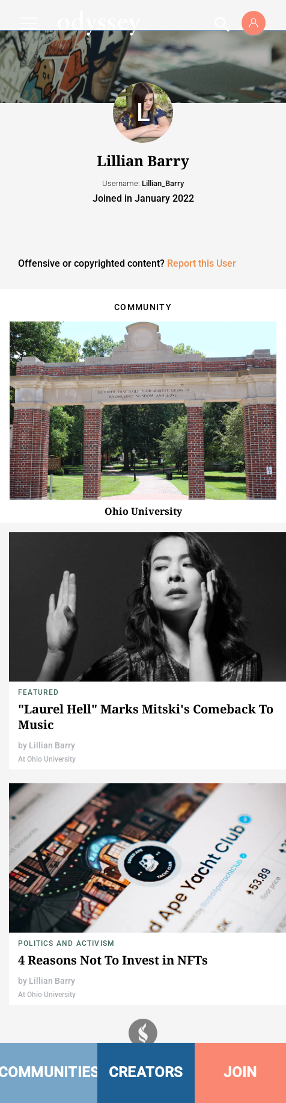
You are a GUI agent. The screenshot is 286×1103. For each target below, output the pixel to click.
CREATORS (146, 1072)
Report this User (201, 263)
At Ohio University (47, 759)
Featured (38, 692)
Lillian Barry (52, 745)
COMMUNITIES (48, 1072)
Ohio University (143, 511)
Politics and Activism (66, 943)
